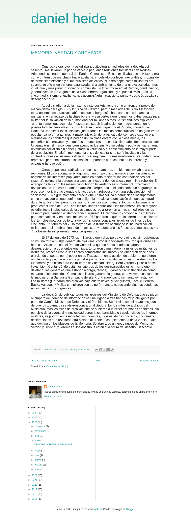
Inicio (98, 360)
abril (37, 455)
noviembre (41, 431)
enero (38, 469)
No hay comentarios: (80, 349)
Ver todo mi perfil (53, 396)
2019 (35, 489)
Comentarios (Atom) (57, 366)
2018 (35, 494)
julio (37, 435)
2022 (35, 475)
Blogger (130, 509)
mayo (38, 450)
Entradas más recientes (44, 360)
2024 (35, 417)
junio (37, 440)
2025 (35, 413)
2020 (35, 484)
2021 (35, 480)
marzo (38, 460)
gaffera (98, 509)
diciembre (40, 426)
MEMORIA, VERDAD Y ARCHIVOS (66, 52)
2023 (35, 422)
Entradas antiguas (149, 360)
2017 (35, 498)
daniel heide (69, 18)
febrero (39, 464)
